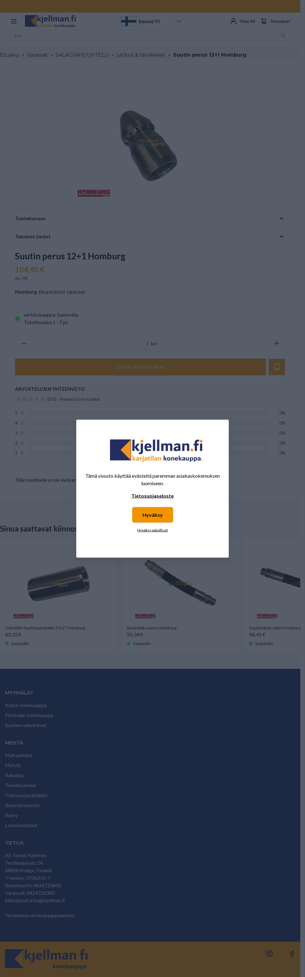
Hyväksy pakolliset (152, 529)
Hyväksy (152, 514)
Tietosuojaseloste (152, 495)
